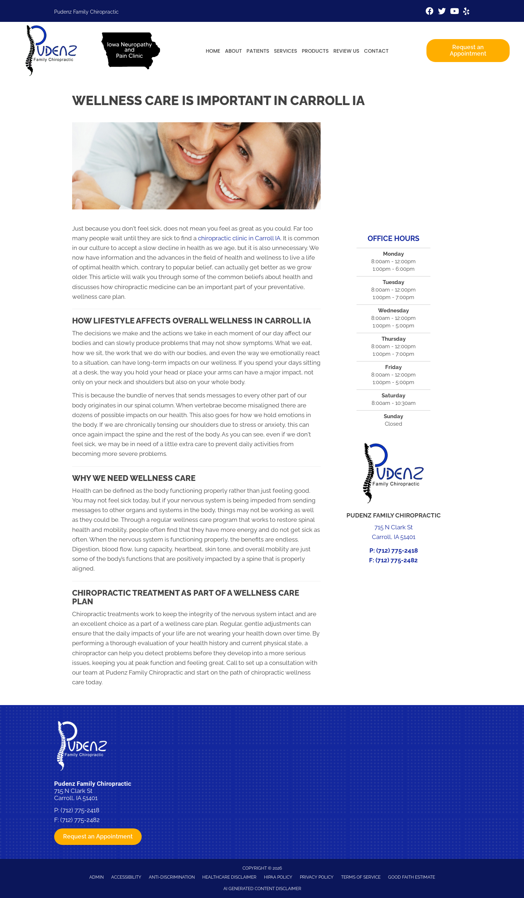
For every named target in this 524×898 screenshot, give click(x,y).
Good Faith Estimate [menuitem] (411, 877)
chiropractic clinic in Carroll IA (239, 238)
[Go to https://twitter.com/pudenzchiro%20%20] (442, 12)
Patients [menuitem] (257, 51)
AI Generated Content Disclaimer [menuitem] (262, 888)
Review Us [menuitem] (346, 51)
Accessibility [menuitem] (126, 877)
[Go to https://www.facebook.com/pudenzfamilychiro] (430, 12)
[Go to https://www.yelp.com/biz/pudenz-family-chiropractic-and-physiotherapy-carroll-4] (466, 12)
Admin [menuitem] (96, 877)
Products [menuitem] (315, 51)
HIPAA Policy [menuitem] (278, 877)
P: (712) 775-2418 (393, 550)
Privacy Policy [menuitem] (317, 877)
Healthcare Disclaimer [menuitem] (229, 877)
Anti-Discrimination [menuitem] (172, 877)
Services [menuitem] (285, 51)
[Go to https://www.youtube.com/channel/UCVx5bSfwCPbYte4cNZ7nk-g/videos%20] (454, 12)
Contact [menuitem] (376, 51)
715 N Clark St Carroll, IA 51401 (76, 794)
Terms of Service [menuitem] (361, 877)
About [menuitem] (233, 51)
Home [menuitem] (213, 51)
